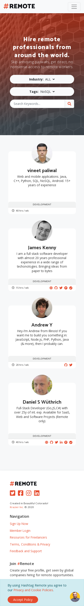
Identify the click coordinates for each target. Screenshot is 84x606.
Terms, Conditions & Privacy (30, 544)
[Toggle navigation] (74, 6)
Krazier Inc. (17, 507)
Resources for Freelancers (28, 537)
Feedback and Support (26, 551)
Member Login (20, 530)
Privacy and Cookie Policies (33, 590)
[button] (42, 79)
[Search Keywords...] (37, 104)
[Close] (23, 599)
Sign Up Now (19, 524)
